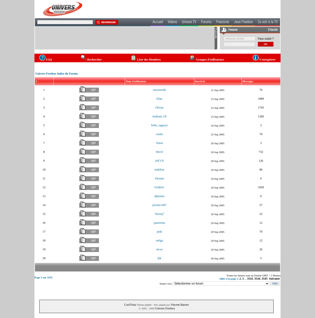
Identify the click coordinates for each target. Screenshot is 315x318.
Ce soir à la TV (268, 22)
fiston (159, 143)
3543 (250, 278)
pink (159, 231)
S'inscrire (273, 30)
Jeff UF (159, 160)
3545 (265, 278)
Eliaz (160, 98)
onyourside (159, 90)
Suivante (274, 278)
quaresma (159, 222)
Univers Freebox (165, 308)
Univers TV (189, 22)
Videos (172, 22)
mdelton (159, 169)
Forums (206, 22)
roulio (159, 134)
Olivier (159, 107)
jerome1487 (159, 205)
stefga (159, 240)
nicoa (159, 249)
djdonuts (159, 196)
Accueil (158, 22)
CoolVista (130, 304)
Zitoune (159, 178)
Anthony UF (159, 116)
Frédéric (159, 187)
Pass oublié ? (266, 38)
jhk (159, 258)
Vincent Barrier (180, 304)
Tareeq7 (159, 214)
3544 (257, 278)
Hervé (159, 152)
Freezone (222, 22)
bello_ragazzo (159, 125)
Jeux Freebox (243, 22)
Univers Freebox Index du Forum (56, 73)
